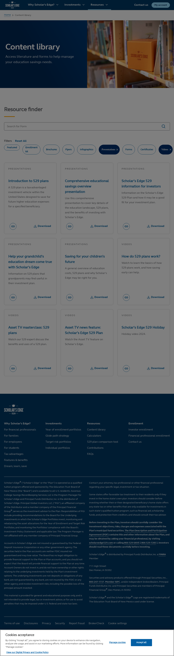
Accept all (141, 642)
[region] (87, 643)
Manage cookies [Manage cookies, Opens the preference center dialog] (117, 642)
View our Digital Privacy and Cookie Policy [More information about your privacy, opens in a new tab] (27, 652)
